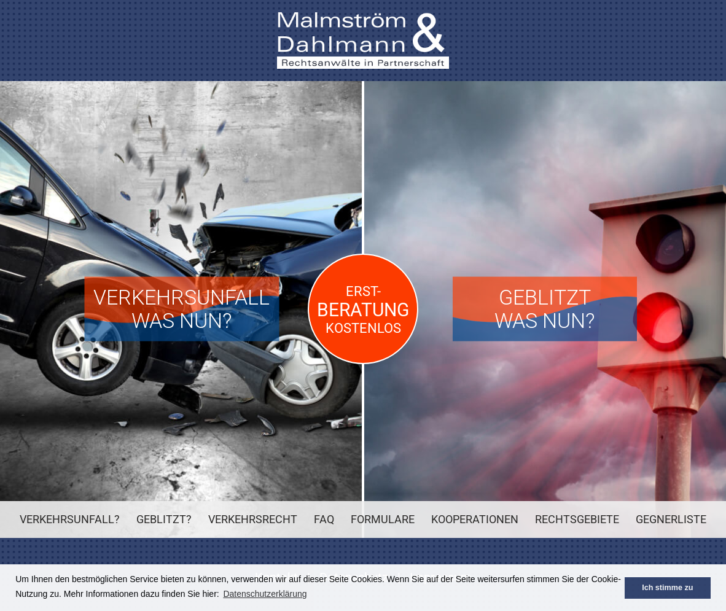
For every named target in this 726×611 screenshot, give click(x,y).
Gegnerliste (671, 519)
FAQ (324, 519)
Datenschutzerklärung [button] (264, 594)
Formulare (383, 519)
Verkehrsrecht (252, 519)
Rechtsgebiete (577, 519)
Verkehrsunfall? (70, 519)
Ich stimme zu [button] (667, 587)
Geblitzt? (164, 519)
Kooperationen (474, 519)
